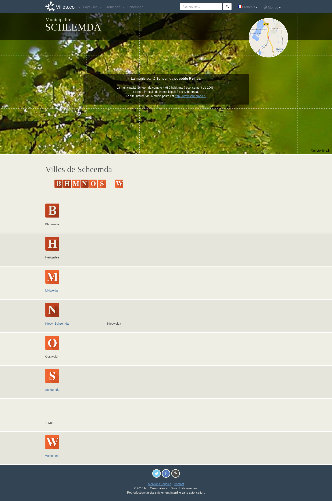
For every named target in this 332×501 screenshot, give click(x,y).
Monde (272, 7)
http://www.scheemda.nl (190, 96)
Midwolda (51, 290)
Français (247, 7)
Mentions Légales (159, 484)
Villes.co (65, 7)
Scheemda (52, 389)
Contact (179, 484)
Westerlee (52, 456)
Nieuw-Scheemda (57, 323)
